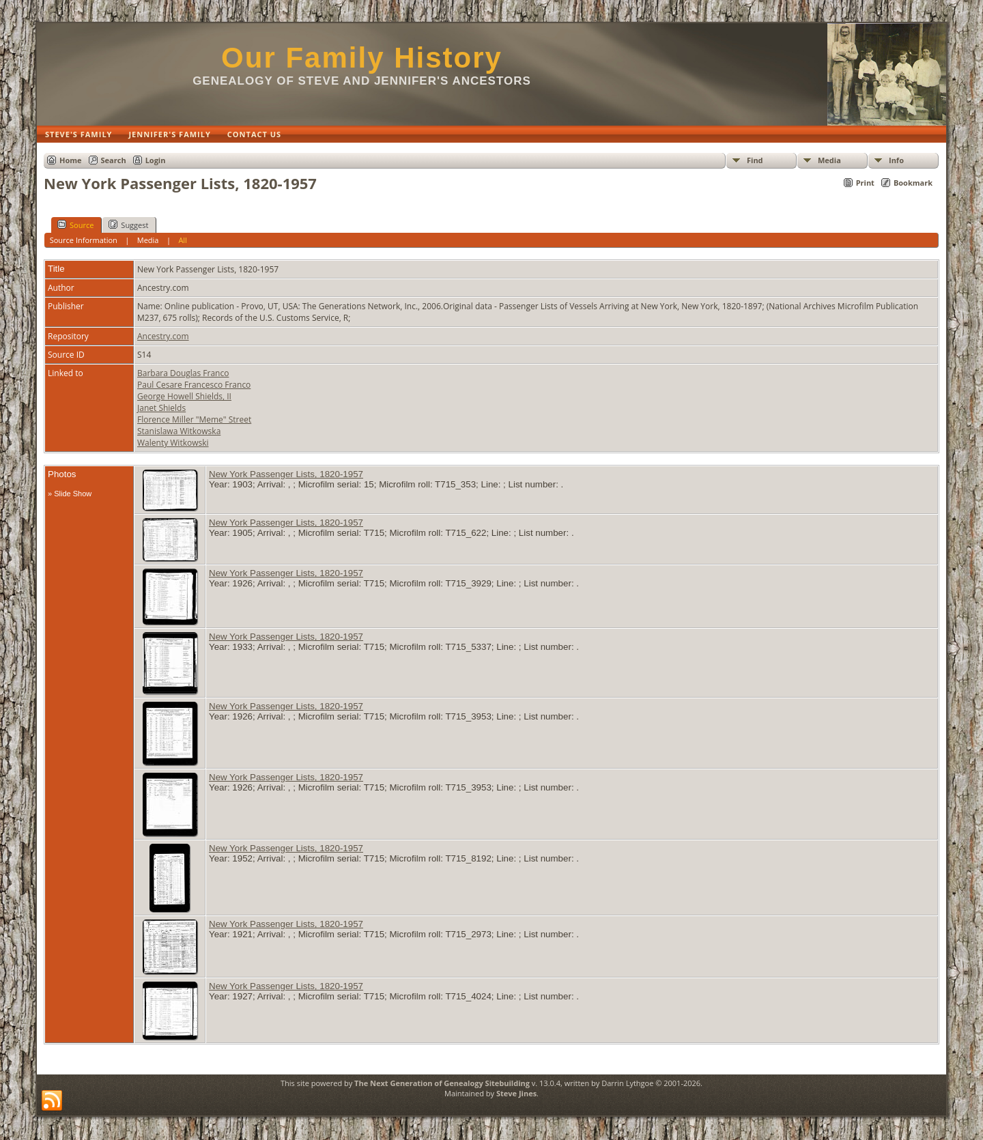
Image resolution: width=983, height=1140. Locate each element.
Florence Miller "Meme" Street (194, 419)
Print (865, 182)
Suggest (128, 224)
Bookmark (913, 182)
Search (113, 160)
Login (155, 160)
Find (755, 160)
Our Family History (361, 58)
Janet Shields (161, 408)
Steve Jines (516, 1093)
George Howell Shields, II (184, 396)
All (182, 240)
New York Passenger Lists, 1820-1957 (286, 474)
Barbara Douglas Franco (183, 373)
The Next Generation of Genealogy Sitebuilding (442, 1083)
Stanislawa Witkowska (178, 431)
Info (896, 160)
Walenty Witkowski (173, 442)
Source (75, 224)
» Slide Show (69, 493)
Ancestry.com (163, 336)
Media (829, 160)
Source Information (83, 240)
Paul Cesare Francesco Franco (194, 384)
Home (70, 160)
